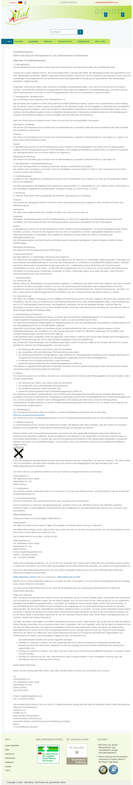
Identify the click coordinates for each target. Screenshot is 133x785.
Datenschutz (10, 758)
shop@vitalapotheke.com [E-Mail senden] (106, 2)
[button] (97, 11)
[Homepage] (18, 16)
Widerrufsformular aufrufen (25, 577)
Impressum (9, 754)
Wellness (48, 41)
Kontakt (8, 766)
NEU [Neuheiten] (9, 41)
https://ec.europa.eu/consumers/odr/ (29, 415)
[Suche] (64, 31)
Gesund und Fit (65, 41)
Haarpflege (33, 41)
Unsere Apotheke (12, 745)
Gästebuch (9, 762)
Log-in (7, 770)
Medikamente (83, 41)
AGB (7, 750)
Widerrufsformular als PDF (68, 577)
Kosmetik (18, 41)
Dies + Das (100, 41)
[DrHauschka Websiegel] (76, 754)
